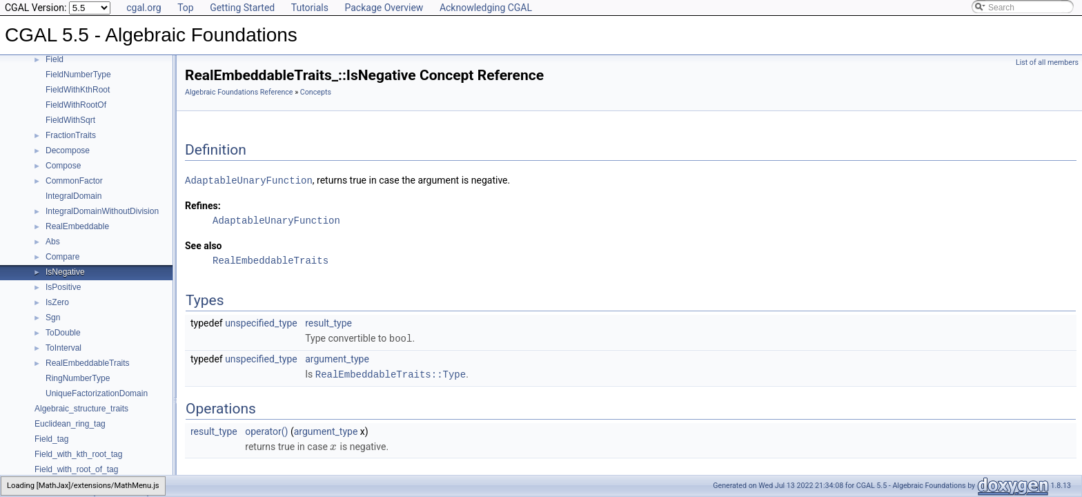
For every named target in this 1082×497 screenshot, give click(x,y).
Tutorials (309, 7)
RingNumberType (78, 378)
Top (185, 7)
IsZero (57, 302)
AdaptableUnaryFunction (249, 179)
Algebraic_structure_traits (81, 408)
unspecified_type (261, 322)
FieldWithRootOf (76, 105)
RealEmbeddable (77, 226)
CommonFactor (74, 181)
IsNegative (65, 272)
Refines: (203, 205)
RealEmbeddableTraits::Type (390, 372)
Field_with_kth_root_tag (78, 454)
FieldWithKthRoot (78, 90)
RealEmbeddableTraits (88, 363)
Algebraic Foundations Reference (239, 92)
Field (54, 59)
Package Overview (383, 7)
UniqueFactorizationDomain (97, 393)
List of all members (1047, 62)
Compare (62, 257)
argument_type (337, 357)
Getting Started (242, 7)
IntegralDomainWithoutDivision (102, 211)
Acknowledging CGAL (486, 7)
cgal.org (143, 7)
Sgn (53, 317)
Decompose (68, 150)
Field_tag (51, 439)
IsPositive (63, 287)
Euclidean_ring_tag (70, 424)
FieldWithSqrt (70, 120)
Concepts (315, 92)
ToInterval (63, 348)
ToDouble (63, 333)
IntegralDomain (73, 196)
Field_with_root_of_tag (76, 469)
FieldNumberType (78, 74)
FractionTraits (71, 135)
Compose (63, 165)
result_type (328, 322)
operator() (266, 429)
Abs (53, 241)
